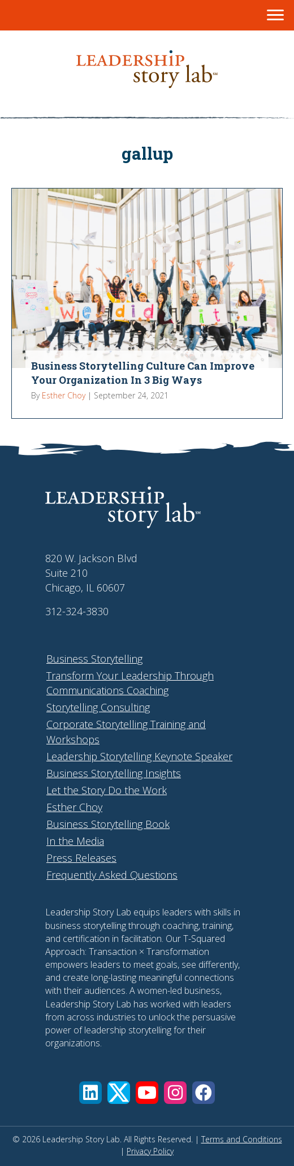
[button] (90, 1092)
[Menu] (275, 15)
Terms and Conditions (241, 1139)
